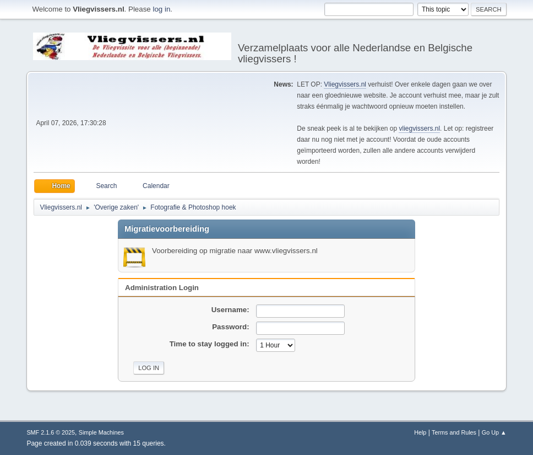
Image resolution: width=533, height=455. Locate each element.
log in (161, 9)
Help (420, 432)
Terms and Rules (454, 432)
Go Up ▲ (494, 432)
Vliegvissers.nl (345, 84)
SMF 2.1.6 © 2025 (50, 432)
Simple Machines (101, 432)
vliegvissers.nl (419, 128)
